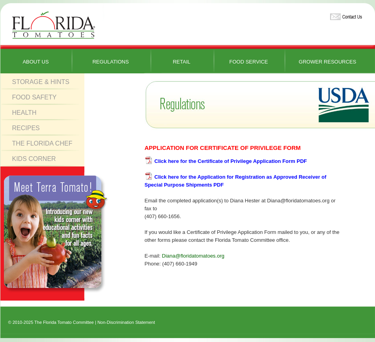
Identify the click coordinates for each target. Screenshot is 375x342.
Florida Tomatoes (53, 25)
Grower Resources (327, 62)
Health (24, 112)
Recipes (26, 128)
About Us (35, 62)
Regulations (110, 62)
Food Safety (34, 97)
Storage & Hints (41, 81)
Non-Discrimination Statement (126, 322)
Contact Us (345, 15)
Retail (181, 62)
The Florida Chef (42, 143)
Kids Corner (34, 158)
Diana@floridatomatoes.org (193, 256)
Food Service (248, 62)
